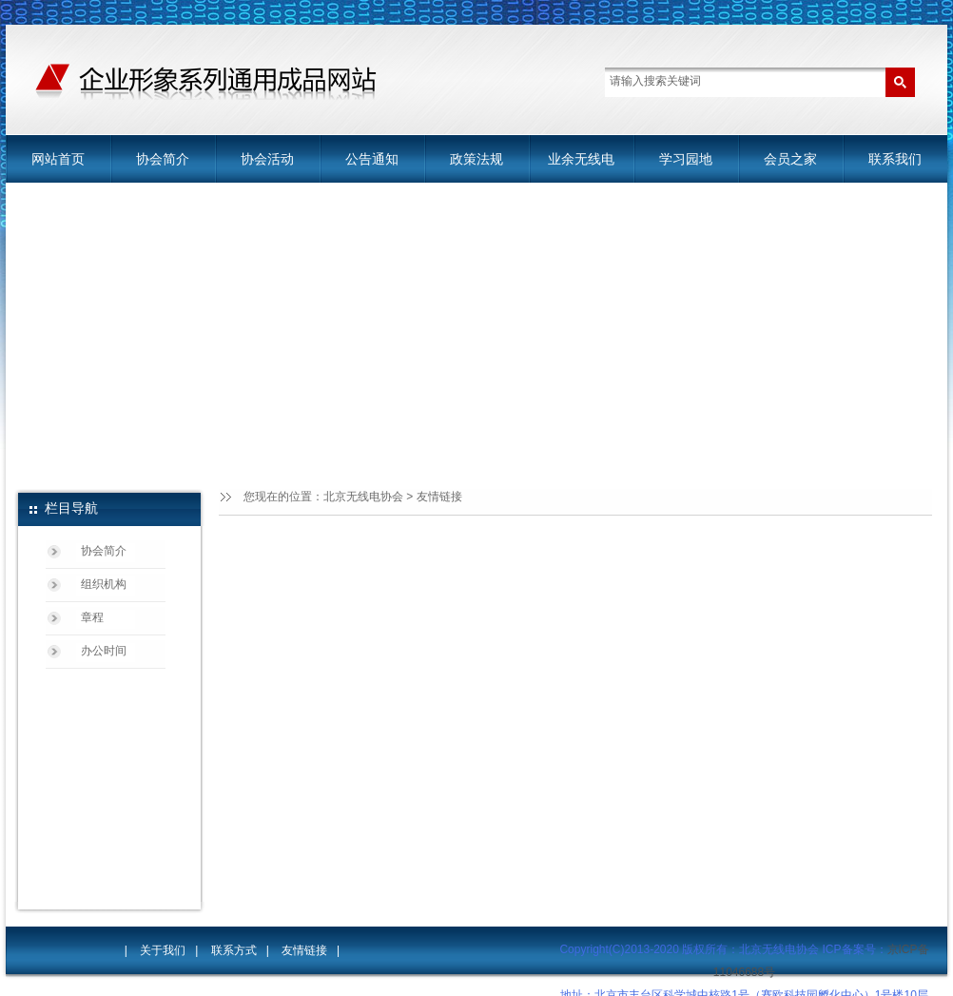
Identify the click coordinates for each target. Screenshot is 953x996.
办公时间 (103, 650)
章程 (92, 617)
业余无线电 (581, 158)
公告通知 (372, 158)
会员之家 (790, 158)
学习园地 (685, 158)
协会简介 (162, 158)
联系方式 (234, 950)
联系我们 (895, 158)
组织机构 (103, 584)
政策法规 (476, 158)
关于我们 (162, 950)
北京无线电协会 (363, 496)
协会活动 (267, 158)
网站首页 (58, 158)
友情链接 (439, 496)
